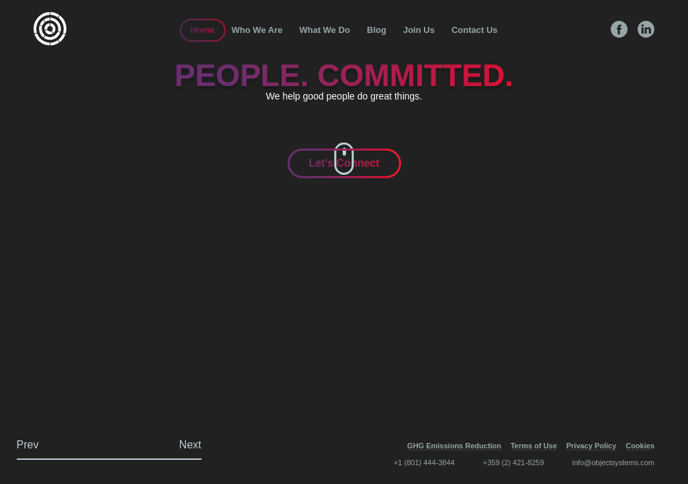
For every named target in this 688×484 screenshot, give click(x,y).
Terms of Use (534, 446)
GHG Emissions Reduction (454, 446)
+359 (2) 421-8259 (513, 462)
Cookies (640, 446)
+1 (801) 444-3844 (424, 462)
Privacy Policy (591, 446)
